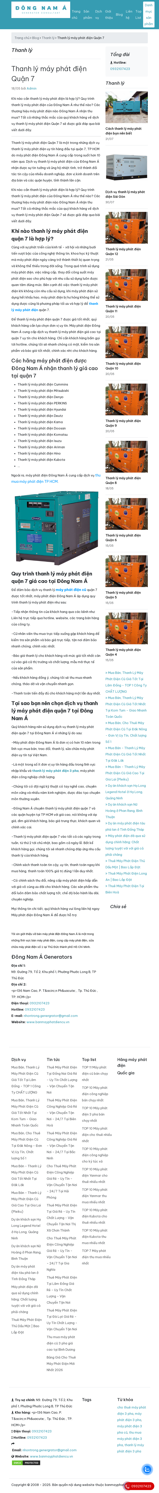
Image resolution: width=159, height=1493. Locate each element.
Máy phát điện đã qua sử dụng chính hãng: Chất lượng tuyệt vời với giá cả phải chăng (25, 1299)
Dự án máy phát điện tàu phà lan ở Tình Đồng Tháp (24, 1272)
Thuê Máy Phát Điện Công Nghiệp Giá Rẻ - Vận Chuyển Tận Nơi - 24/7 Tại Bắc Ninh (62, 1145)
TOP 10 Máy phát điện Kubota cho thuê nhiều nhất (94, 1216)
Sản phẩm (88, 14)
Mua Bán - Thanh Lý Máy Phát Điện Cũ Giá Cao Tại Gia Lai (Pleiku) (125, 773)
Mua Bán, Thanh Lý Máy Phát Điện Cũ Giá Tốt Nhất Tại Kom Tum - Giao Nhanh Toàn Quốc (25, 1112)
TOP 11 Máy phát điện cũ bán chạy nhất (95, 1073)
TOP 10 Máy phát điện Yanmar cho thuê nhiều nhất (95, 1175)
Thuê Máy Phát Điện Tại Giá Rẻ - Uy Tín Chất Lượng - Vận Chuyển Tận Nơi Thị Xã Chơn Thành (62, 1217)
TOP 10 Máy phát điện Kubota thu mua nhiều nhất (94, 1236)
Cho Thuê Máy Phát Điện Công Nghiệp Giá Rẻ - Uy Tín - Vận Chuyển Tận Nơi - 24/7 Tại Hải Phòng (62, 1181)
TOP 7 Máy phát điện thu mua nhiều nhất (96, 1257)
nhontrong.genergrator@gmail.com (51, 1016)
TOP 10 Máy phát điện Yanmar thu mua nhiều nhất (94, 1196)
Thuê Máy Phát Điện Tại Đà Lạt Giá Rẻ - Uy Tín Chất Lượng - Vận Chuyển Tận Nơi (62, 1319)
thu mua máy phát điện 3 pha (129, 1438)
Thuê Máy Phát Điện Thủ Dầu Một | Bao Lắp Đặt (26, 1326)
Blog (119, 14)
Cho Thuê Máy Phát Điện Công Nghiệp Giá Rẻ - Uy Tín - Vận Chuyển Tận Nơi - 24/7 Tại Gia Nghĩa (62, 1254)
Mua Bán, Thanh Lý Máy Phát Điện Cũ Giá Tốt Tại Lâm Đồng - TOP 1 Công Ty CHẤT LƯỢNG (26, 1079)
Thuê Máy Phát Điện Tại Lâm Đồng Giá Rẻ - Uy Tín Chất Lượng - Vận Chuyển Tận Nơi (62, 1289)
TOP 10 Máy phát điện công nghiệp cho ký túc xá (95, 1155)
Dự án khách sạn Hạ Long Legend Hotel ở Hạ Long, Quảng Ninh (125, 792)
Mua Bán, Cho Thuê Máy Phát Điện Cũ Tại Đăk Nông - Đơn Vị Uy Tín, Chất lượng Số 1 (26, 1145)
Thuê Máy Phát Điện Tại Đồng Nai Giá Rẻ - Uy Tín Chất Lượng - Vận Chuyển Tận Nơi (62, 1079)
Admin (31, 88)
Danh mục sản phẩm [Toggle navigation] (148, 14)
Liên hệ (129, 14)
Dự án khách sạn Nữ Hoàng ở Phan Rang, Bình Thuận (124, 810)
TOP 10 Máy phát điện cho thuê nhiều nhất (97, 1134)
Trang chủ (76, 14)
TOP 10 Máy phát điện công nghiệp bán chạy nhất (95, 1094)
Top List (138, 14)
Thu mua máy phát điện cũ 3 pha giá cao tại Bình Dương (61, 1343)
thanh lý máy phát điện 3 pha (55, 771)
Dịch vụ (98, 14)
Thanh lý (48, 38)
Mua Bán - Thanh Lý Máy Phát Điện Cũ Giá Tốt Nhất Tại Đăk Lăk (125, 754)
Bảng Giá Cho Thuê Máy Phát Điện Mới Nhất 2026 (61, 1363)
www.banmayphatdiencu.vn (47, 1022)
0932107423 (40, 1003)
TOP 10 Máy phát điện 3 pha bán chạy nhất (94, 1114)
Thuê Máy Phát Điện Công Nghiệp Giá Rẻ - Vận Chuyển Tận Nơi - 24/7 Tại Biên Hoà (62, 1112)
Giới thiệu (109, 14)
